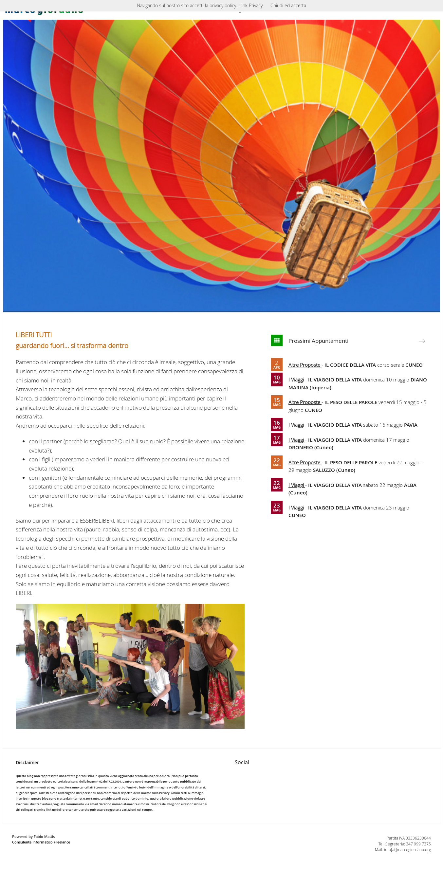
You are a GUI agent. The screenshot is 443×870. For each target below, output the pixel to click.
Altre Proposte (305, 364)
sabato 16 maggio (362, 424)
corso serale (373, 364)
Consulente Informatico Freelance (41, 842)
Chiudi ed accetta (288, 5)
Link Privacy (251, 5)
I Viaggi (296, 379)
